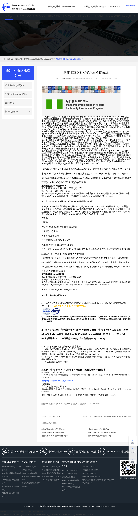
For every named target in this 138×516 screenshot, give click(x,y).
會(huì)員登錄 (128, 6)
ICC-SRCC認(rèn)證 (29, 473)
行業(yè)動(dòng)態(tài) (16, 94)
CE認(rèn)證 (112, 506)
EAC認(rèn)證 (27, 470)
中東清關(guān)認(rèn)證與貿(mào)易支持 (39, 59)
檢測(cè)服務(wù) (54, 20)
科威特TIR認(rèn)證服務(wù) (98, 429)
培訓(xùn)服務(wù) (84, 20)
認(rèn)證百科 (11, 111)
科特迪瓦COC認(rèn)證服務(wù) (53, 429)
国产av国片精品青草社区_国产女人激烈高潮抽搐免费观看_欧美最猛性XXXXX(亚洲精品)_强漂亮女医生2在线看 (46, 515)
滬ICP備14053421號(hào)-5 (97, 506)
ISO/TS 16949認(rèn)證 (71, 470)
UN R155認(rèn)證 (29, 467)
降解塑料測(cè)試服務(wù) (51, 470)
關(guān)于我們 (113, 16)
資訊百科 (99, 16)
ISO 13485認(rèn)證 (69, 474)
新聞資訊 (9, 103)
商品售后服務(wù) (68, 477)
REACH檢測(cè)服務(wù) (51, 480)
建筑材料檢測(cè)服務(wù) (51, 473)
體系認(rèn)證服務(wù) (68, 20)
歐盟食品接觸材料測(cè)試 (51, 476)
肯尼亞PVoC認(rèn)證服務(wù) (99, 436)
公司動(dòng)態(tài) (14, 85)
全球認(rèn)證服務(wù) (39, 20)
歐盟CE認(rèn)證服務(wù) (24, 20)
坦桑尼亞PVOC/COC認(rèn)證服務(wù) (102, 432)
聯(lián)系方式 (128, 16)
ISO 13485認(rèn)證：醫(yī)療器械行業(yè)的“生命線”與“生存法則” (107, 416)
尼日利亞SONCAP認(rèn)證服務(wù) (69, 59)
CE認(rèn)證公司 (65, 78)
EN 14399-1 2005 (55, 416)
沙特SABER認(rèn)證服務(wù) (53, 432)
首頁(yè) (9, 16)
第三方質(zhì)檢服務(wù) (51, 467)
